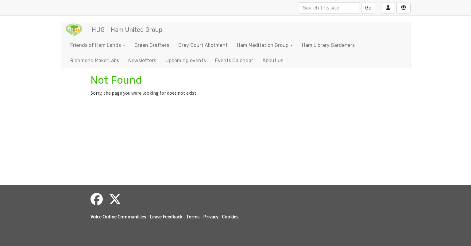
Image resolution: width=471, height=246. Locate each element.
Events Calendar (234, 60)
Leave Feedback (166, 217)
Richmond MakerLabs (94, 60)
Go (368, 8)
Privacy (210, 217)
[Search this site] (329, 7)
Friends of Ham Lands (97, 45)
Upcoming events (185, 60)
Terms (192, 217)
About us (272, 60)
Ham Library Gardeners (328, 45)
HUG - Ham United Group (126, 29)
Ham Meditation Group (265, 45)
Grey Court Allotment (203, 45)
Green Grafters (151, 45)
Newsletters (142, 60)
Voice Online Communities (118, 217)
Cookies (230, 217)
